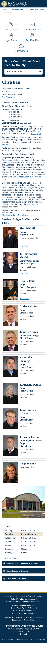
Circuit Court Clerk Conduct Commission (23, 611)
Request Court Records (23, 621)
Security (38, 627)
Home (4, 10)
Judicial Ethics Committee (32, 606)
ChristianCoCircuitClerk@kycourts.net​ (19, 225)
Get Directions (8, 107)
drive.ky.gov (36, 143)
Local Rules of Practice (16, 588)
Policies (29, 627)
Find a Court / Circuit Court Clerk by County (22, 72)
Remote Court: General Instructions (21, 573)
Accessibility (29, 630)
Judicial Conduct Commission (23, 609)
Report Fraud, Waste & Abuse (23, 618)
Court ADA (8, 627)
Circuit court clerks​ (10, 170)
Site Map (19, 627)
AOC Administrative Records (23, 623)
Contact (23, 644)
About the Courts (17, 10)
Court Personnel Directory (17, 581)
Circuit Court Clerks (36, 10)
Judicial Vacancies (10, 606)
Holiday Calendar (12, 568)
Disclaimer (16, 630)
